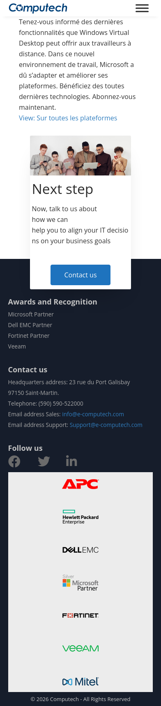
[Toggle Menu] (142, 8)
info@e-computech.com (93, 414)
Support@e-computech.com (106, 425)
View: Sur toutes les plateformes (68, 117)
